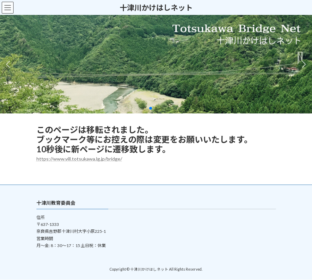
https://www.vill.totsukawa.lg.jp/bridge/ (79, 159)
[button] (150, 108)
